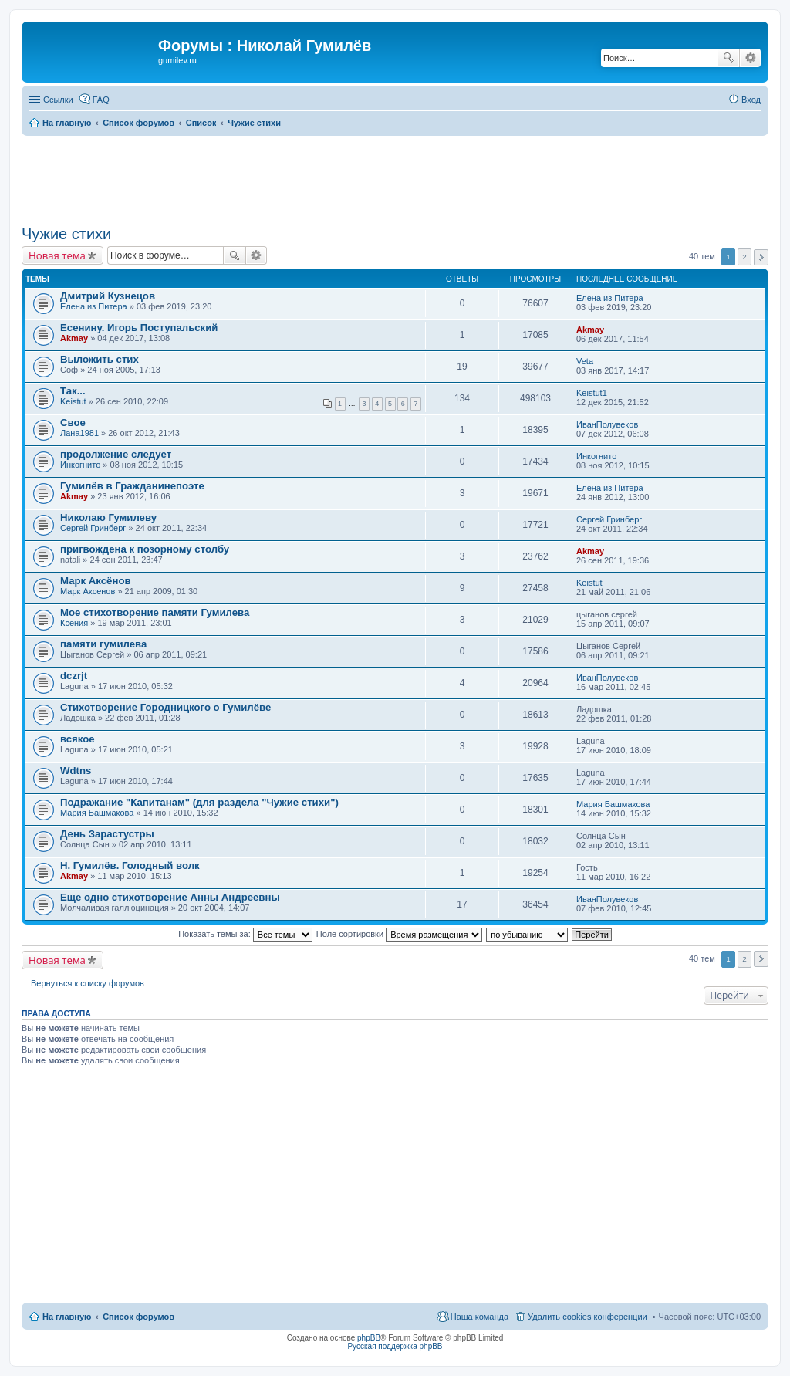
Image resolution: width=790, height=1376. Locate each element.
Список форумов (138, 1316)
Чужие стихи (66, 233)
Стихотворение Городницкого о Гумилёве (165, 707)
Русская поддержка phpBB (394, 1346)
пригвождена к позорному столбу (144, 549)
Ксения (74, 622)
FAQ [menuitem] (101, 99)
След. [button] (761, 257)
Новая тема (57, 255)
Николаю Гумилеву (108, 517)
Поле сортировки (399, 933)
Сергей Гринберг (93, 527)
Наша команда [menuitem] (479, 1316)
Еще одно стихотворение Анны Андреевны (170, 897)
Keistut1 (591, 392)
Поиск (728, 58)
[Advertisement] (395, 178)
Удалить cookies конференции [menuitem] (587, 1316)
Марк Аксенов (87, 591)
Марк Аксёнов (95, 581)
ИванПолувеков (607, 424)
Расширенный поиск (750, 58)
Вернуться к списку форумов (87, 983)
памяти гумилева (103, 644)
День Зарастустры (107, 834)
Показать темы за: (245, 933)
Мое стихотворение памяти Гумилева (154, 612)
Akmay (74, 338)
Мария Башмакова (96, 812)
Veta (584, 361)
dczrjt (73, 675)
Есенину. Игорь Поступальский (139, 327)
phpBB (368, 1338)
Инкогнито (80, 464)
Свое (73, 422)
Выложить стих (99, 359)
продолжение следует (115, 454)
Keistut (73, 401)
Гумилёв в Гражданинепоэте (132, 486)
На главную (66, 1316)
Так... (73, 391)
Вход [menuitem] (751, 99)
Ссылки (58, 99)
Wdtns (75, 770)
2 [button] (744, 256)
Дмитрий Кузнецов (107, 296)
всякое (77, 739)
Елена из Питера (93, 306)
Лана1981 (79, 433)
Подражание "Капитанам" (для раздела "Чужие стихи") (199, 802)
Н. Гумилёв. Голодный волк (130, 865)
